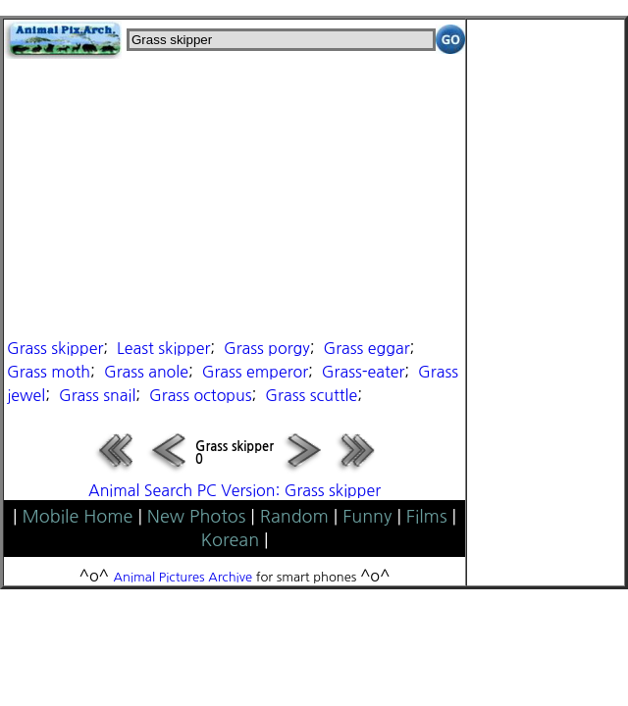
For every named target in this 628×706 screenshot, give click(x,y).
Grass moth (48, 371)
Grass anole (146, 371)
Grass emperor (255, 371)
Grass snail (97, 395)
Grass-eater (363, 371)
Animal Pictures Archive (183, 577)
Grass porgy (267, 348)
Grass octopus (200, 395)
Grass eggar (366, 348)
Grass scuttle (311, 395)
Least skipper (163, 348)
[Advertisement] (234, 196)
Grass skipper (55, 348)
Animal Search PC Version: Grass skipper (234, 490)
